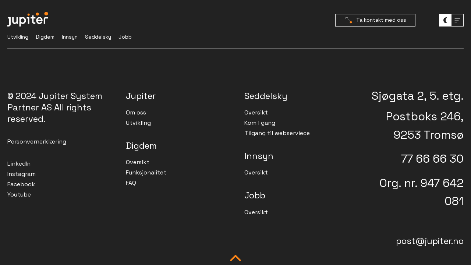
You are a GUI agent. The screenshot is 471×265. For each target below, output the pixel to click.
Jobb (125, 36)
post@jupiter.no (430, 241)
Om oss (136, 112)
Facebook (21, 184)
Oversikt (137, 162)
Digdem (45, 36)
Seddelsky (98, 36)
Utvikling (17, 36)
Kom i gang (259, 123)
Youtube (19, 194)
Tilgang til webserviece (277, 133)
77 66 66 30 (432, 158)
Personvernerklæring (36, 141)
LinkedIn (19, 163)
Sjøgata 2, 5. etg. (418, 95)
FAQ (131, 183)
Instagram (21, 174)
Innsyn (70, 36)
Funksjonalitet (146, 172)
